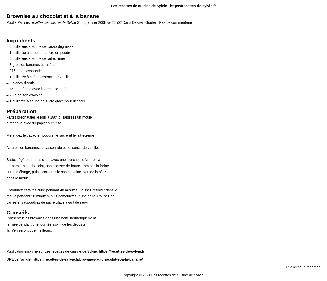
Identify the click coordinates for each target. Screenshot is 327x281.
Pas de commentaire (175, 22)
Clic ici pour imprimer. (303, 267)
